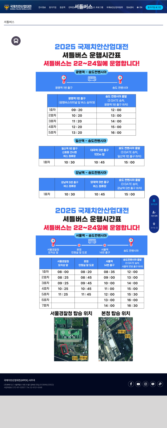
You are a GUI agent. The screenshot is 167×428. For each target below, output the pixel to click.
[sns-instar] (145, 382)
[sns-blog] (153, 382)
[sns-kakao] (160, 382)
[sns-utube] (138, 382)
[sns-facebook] (131, 382)
